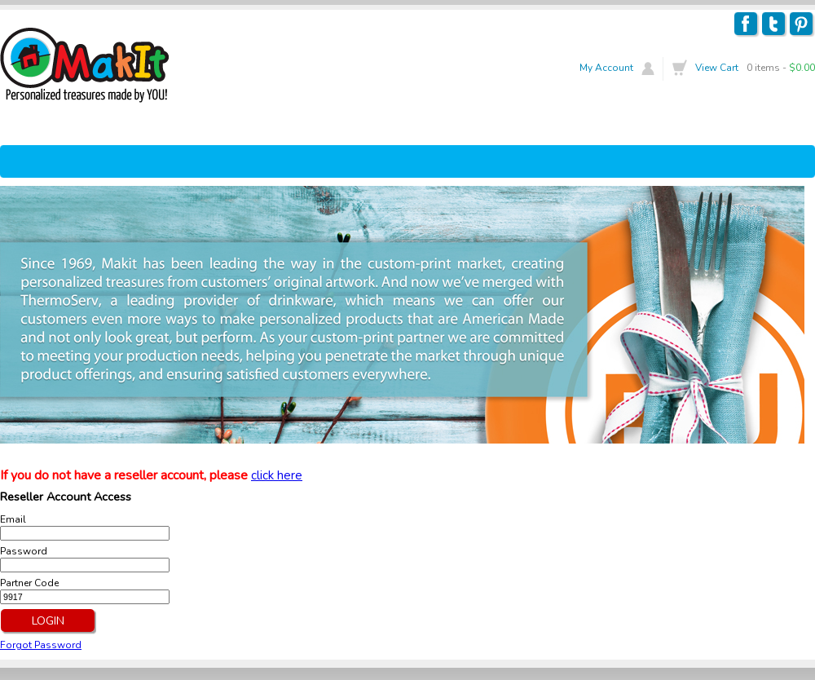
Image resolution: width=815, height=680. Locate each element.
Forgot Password (41, 644)
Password (23, 551)
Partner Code (29, 582)
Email (13, 519)
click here (276, 475)
